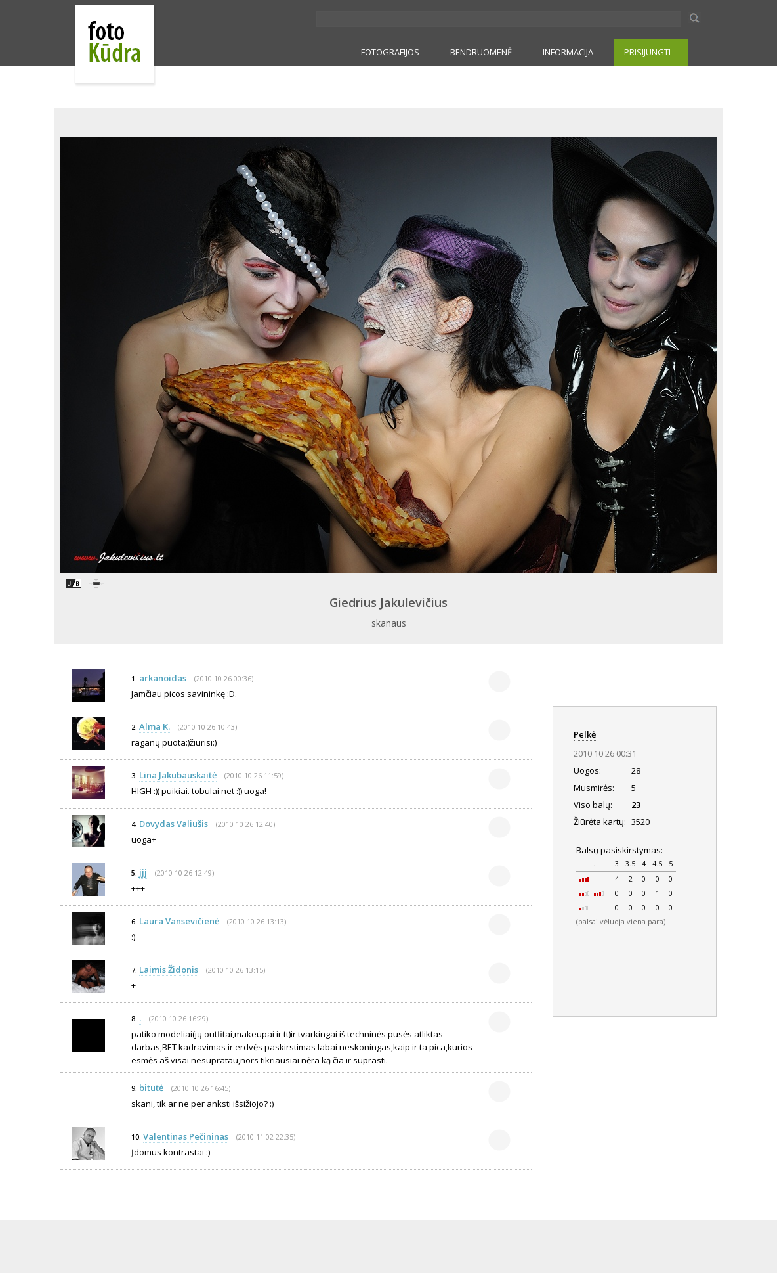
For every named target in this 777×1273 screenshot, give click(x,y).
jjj (143, 872)
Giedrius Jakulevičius (388, 602)
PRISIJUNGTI (647, 52)
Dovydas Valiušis (173, 824)
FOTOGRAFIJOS (390, 52)
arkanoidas (163, 678)
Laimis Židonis (168, 969)
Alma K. (154, 726)
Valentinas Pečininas (185, 1136)
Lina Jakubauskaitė (178, 775)
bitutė (151, 1088)
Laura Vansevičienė (179, 921)
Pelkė (585, 734)
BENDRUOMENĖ (481, 52)
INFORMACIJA (568, 52)
